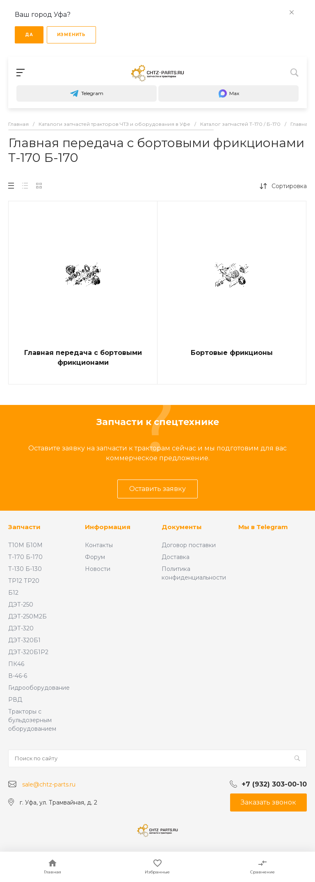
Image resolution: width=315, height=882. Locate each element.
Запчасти (24, 527)
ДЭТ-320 (21, 628)
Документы (182, 527)
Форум (95, 557)
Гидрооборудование (39, 687)
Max (228, 93)
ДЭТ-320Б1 (24, 640)
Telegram (86, 93)
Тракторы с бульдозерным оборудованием (32, 720)
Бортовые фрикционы (232, 353)
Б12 (13, 592)
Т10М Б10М (25, 545)
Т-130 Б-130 (25, 569)
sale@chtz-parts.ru (48, 784)
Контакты (99, 545)
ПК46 (16, 664)
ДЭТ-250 (20, 604)
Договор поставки (189, 545)
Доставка (175, 557)
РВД (15, 699)
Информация (107, 527)
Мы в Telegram (263, 527)
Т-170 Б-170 (25, 557)
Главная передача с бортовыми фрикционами (83, 357)
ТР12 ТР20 (23, 580)
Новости (97, 569)
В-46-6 (17, 676)
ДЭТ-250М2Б (27, 616)
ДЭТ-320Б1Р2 (28, 652)
